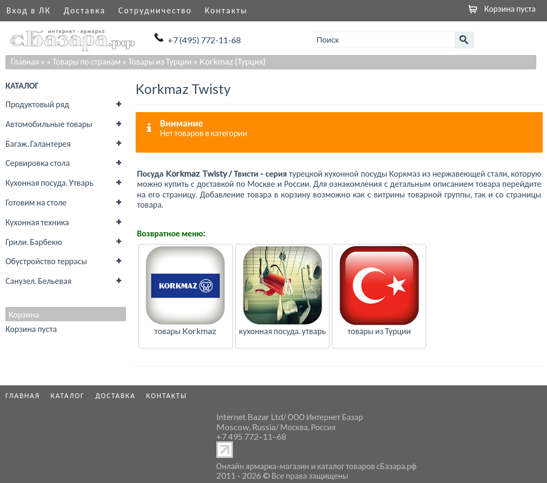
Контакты (226, 10)
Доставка (84, 10)
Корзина (24, 314)
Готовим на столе (35, 202)
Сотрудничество (155, 10)
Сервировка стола (37, 162)
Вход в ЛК (28, 10)
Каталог (68, 395)
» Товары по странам (83, 61)
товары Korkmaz (185, 331)
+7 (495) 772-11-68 (204, 40)
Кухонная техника (37, 222)
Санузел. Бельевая (38, 280)
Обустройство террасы (46, 261)
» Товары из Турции (157, 61)
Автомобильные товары (48, 123)
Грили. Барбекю (33, 241)
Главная (25, 61)
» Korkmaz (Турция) (229, 61)
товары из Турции (379, 331)
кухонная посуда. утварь (282, 331)
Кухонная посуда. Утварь (49, 182)
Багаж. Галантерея (38, 143)
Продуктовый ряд (37, 104)
